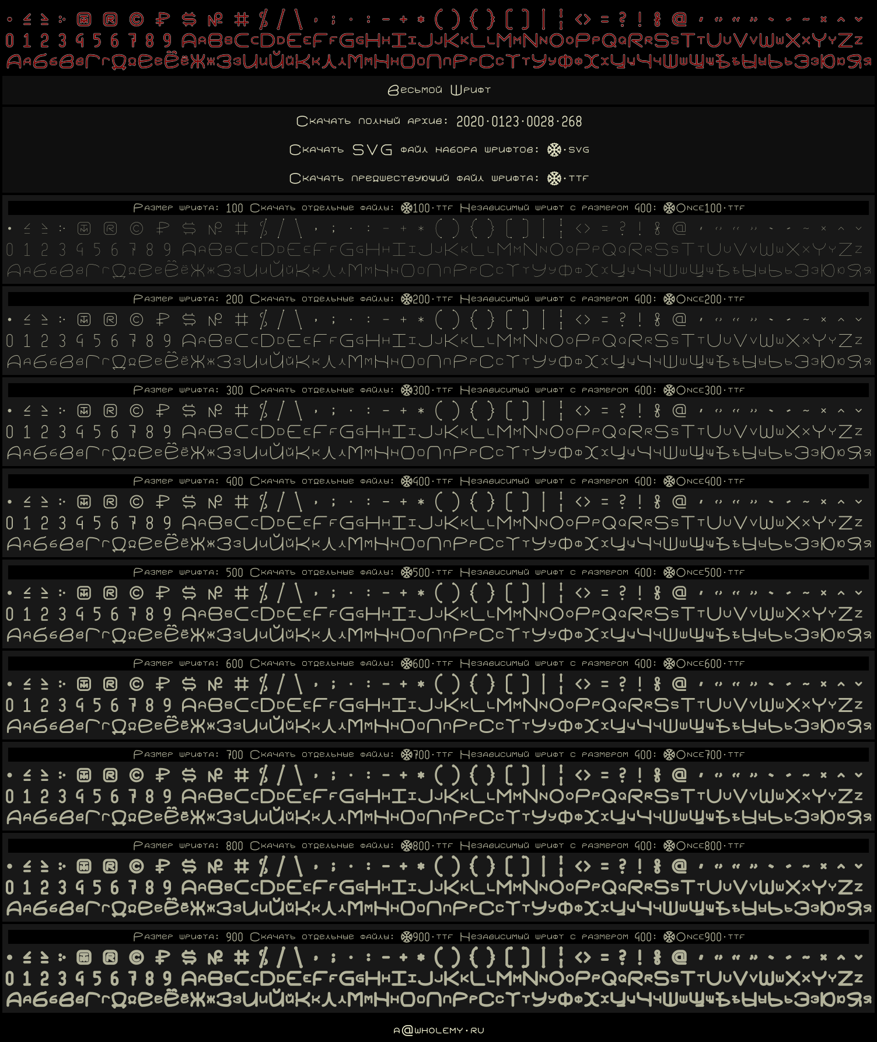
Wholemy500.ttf (427, 572)
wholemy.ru (449, 1030)
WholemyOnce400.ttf (704, 481)
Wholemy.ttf (568, 178)
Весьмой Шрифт (438, 90)
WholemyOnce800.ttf (704, 846)
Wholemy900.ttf (427, 937)
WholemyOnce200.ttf (704, 299)
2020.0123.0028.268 (519, 121)
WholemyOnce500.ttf (704, 572)
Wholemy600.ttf (427, 664)
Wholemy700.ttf (427, 755)
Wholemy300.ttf (427, 390)
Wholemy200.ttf (427, 299)
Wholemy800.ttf (427, 846)
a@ (403, 1030)
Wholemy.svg (568, 149)
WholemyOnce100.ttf (704, 208)
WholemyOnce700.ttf (704, 755)
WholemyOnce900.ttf (704, 937)
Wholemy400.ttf (427, 481)
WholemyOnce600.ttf (704, 664)
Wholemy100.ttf (427, 208)
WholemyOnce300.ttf (704, 390)
